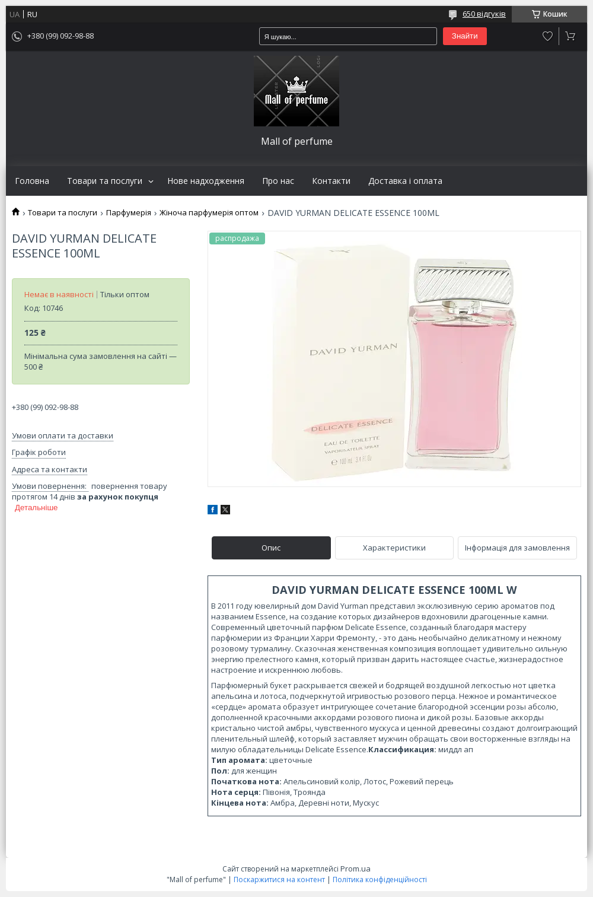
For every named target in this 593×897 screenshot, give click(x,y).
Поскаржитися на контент (279, 879)
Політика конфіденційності (380, 879)
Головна (32, 181)
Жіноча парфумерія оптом (209, 213)
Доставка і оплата (405, 181)
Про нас (278, 181)
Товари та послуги (104, 181)
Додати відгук (548, 36)
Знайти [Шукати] (465, 35)
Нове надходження (205, 181)
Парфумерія (128, 213)
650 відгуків (484, 13)
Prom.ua (355, 868)
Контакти (331, 181)
